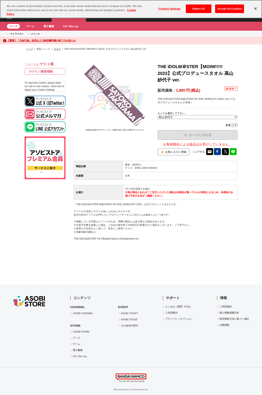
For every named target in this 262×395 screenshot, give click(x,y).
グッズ (13, 26)
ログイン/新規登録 (41, 71)
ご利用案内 (171, 312)
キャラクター (17, 34)
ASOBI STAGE (129, 319)
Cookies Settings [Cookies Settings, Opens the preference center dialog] (170, 8)
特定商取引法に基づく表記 (234, 318)
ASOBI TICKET (129, 313)
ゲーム (30, 26)
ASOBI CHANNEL (83, 313)
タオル (57, 49)
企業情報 (224, 325)
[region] (131, 9)
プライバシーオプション (178, 318)
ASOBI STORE (81, 331)
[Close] (255, 8)
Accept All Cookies (229, 8)
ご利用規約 (225, 306)
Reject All (199, 8)
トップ (29, 49)
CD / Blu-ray (70, 26)
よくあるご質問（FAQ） (178, 306)
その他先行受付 (129, 325)
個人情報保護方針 (229, 312)
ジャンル (35, 34)
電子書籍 (48, 26)
